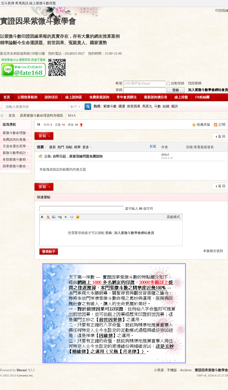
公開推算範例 (27, 97)
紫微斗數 (110, 106)
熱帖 (69, 147)
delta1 (165, 154)
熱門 (60, 147)
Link (59, 216)
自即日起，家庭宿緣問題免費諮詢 (78, 156)
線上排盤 (181, 97)
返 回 (222, 136)
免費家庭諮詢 (99, 97)
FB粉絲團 (202, 97)
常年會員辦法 (127, 97)
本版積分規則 (213, 251)
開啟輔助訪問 (227, 3)
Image (54, 216)
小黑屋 (159, 370)
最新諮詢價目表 (155, 97)
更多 (85, 147)
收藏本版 (204, 124)
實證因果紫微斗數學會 (2, 115)
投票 (40, 147)
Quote (65, 216)
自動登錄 (175, 83)
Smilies (77, 216)
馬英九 (147, 106)
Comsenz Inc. (25, 375)
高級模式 (173, 217)
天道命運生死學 (14, 146)
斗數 (157, 106)
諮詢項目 (51, 97)
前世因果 (133, 106)
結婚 (166, 106)
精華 (77, 147)
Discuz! (22, 370)
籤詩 (174, 106)
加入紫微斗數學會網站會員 (208, 90)
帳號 (119, 83)
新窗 (153, 146)
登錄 (108, 233)
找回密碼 (194, 83)
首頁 (12, 115)
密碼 (119, 90)
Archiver (186, 370)
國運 (122, 106)
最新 (52, 147)
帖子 (74, 107)
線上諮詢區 (73, 97)
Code (71, 216)
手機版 (172, 370)
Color (48, 216)
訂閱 (222, 124)
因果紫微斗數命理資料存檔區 (41, 115)
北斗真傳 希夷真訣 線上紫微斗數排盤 (28, 3)
